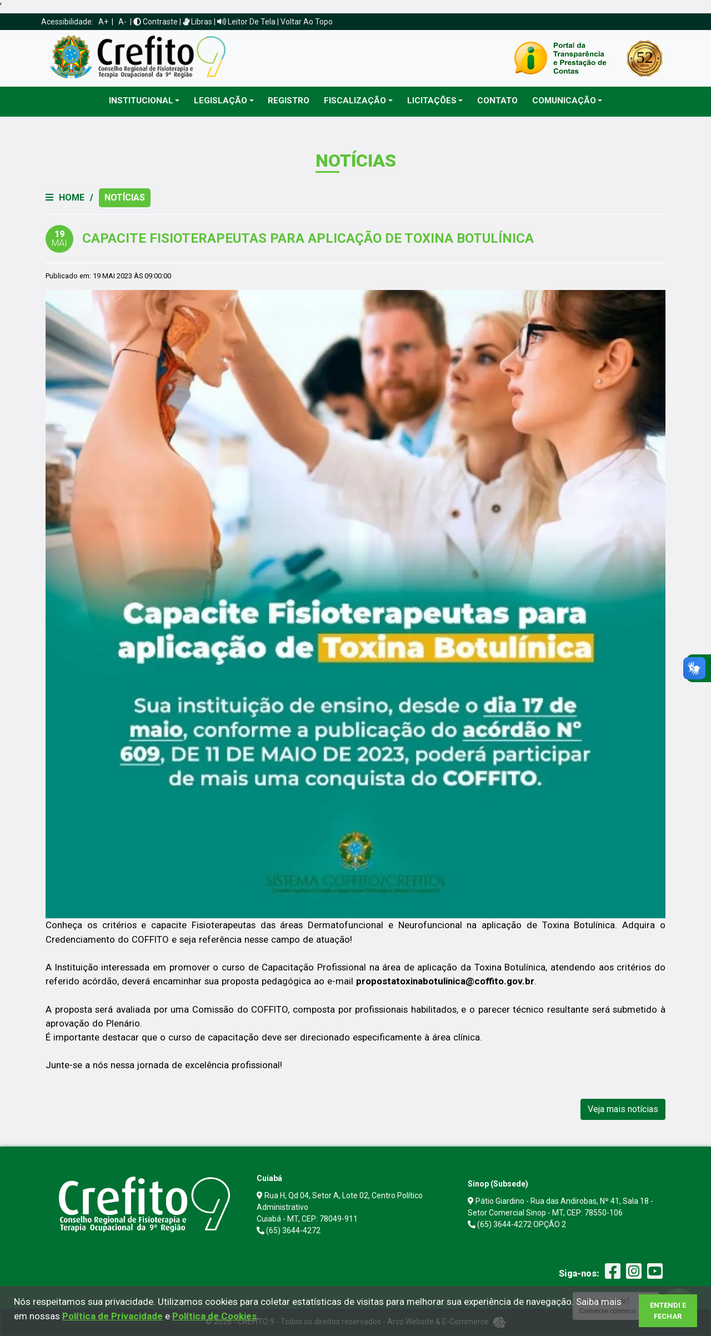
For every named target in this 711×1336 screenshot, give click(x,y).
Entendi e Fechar (668, 1310)
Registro (288, 101)
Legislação (220, 101)
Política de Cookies (214, 1316)
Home (71, 197)
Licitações (432, 101)
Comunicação (564, 101)
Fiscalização (355, 101)
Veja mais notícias (623, 1109)
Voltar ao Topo (307, 21)
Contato (497, 101)
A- (122, 21)
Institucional (141, 101)
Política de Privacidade (112, 1316)
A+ (103, 21)
